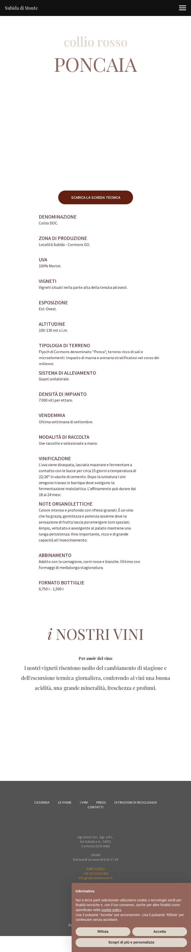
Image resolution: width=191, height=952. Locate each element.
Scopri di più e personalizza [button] (131, 942)
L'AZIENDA (41, 802)
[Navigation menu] (182, 7)
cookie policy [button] (111, 910)
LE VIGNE (64, 802)
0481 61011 (95, 868)
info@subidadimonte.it (95, 878)
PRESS (101, 802)
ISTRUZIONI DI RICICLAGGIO (135, 802)
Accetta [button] (159, 932)
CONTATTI (95, 807)
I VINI (84, 802)
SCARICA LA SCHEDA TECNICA (95, 197)
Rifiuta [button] (102, 932)
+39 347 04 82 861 (95, 873)
